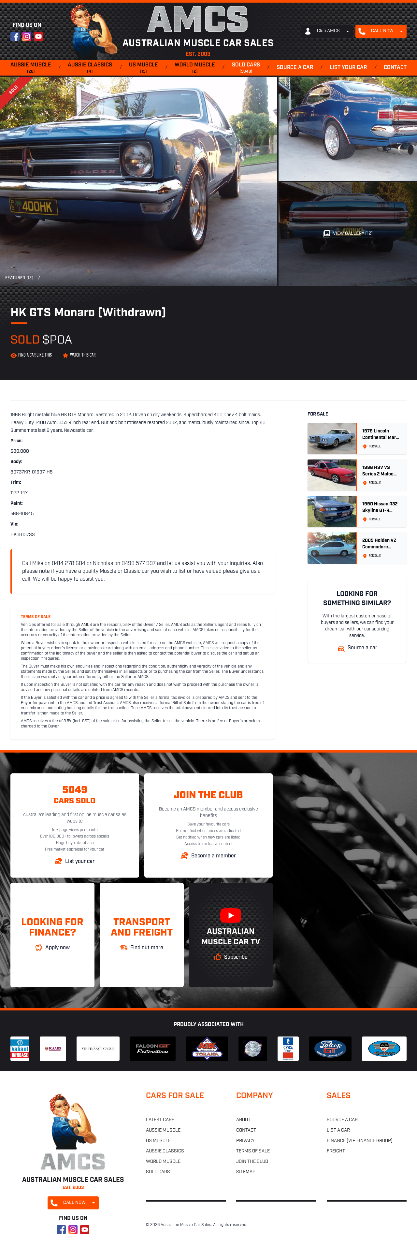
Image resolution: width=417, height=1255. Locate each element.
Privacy (245, 1140)
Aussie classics (90, 68)
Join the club (252, 1161)
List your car (348, 67)
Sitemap (245, 1172)
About (243, 1120)
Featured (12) (19, 278)
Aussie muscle (30, 68)
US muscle (143, 68)
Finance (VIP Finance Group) (360, 1140)
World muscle (195, 68)
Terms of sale (253, 1151)
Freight (336, 1151)
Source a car (295, 67)
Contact (395, 67)
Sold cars (246, 68)
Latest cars (160, 1120)
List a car (338, 1130)
